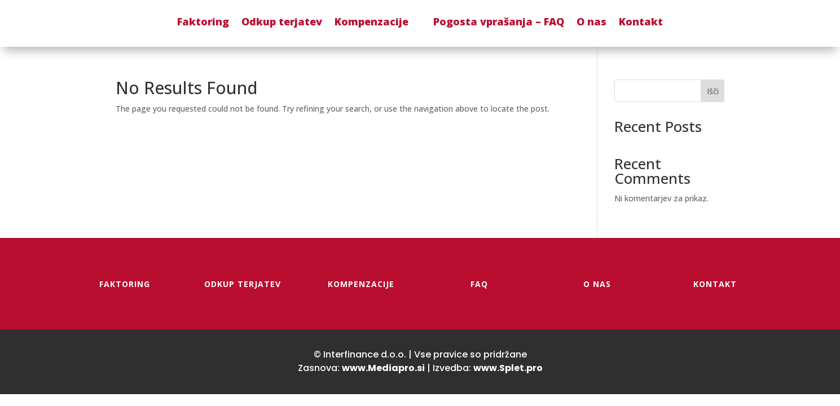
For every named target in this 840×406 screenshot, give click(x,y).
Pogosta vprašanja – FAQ (498, 21)
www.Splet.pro (508, 367)
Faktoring (203, 21)
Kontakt (641, 21)
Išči (713, 91)
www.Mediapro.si (383, 367)
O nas (591, 21)
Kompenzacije (371, 21)
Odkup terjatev (281, 21)
